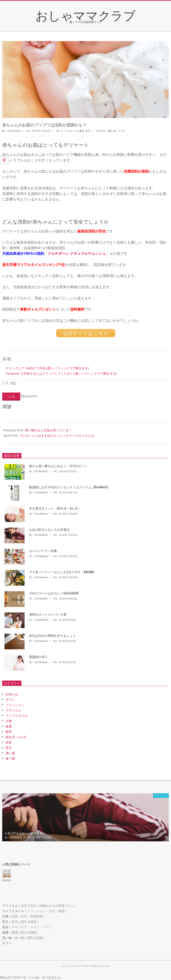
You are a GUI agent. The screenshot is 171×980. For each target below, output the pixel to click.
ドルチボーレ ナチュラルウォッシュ (77, 253)
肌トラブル (119, 130)
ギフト (10, 699)
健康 (81, 130)
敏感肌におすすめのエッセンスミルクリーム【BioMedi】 (69, 487)
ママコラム (13, 710)
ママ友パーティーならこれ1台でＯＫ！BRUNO (61, 572)
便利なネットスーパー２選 (48, 614)
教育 (9, 731)
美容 (9, 742)
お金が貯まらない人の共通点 (49, 529)
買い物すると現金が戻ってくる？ (48, 430)
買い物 (10, 753)
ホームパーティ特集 (43, 551)
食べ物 (10, 758)
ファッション (15, 705)
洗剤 (109, 130)
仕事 (9, 721)
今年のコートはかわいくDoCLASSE (54, 593)
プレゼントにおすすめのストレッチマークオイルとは (56, 435)
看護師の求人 (38, 657)
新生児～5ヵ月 (16, 737)
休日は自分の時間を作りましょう (52, 635)
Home (6, 880)
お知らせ (12, 694)
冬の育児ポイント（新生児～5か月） (55, 508)
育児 (87, 130)
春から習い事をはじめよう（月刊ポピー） (58, 466)
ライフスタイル (69, 130)
